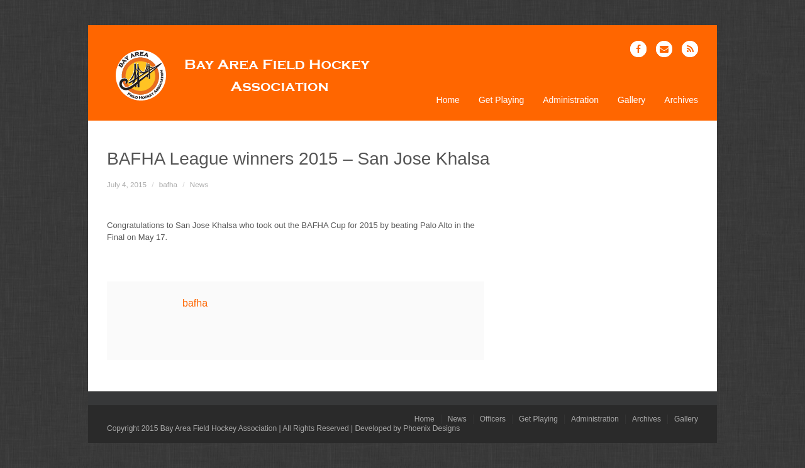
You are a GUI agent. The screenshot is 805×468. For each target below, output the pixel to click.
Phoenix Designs (431, 428)
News (199, 184)
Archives (681, 100)
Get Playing (501, 100)
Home (448, 100)
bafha (168, 184)
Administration (571, 100)
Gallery (631, 100)
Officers (493, 419)
